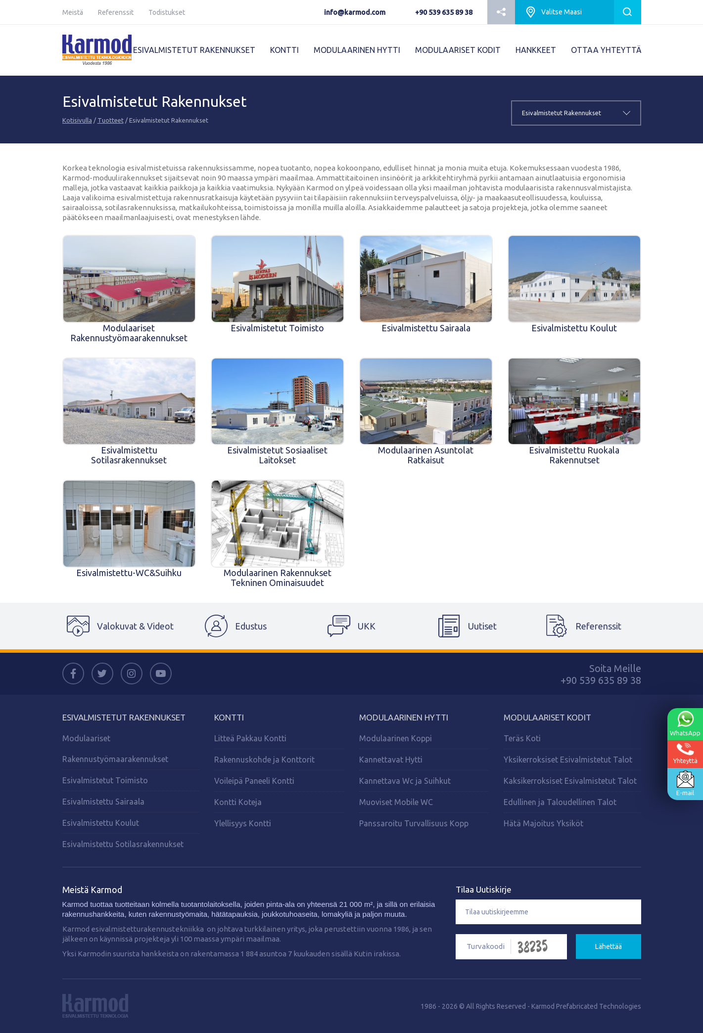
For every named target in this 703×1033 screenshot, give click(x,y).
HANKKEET (536, 49)
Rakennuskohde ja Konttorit (264, 759)
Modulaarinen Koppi (395, 738)
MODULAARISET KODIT (458, 49)
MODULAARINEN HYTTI (357, 49)
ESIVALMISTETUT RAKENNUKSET (194, 49)
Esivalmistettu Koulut (100, 822)
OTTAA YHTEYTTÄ (606, 49)
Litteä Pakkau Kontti (250, 738)
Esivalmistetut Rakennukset (124, 717)
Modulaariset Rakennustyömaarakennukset (115, 749)
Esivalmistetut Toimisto (105, 780)
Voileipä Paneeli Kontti (254, 780)
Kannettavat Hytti (390, 759)
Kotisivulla (77, 120)
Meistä (72, 12)
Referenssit (116, 12)
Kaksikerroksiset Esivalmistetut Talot (570, 780)
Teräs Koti (522, 738)
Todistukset (166, 12)
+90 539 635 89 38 (443, 12)
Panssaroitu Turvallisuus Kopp (414, 823)
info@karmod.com (354, 12)
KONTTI (284, 49)
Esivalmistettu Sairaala (103, 801)
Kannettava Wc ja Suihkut (405, 780)
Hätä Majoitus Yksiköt (543, 823)
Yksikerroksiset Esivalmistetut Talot (568, 759)
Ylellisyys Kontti (242, 823)
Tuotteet (110, 120)
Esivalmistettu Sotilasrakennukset (123, 844)
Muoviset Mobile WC (396, 802)
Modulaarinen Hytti (403, 717)
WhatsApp (685, 723)
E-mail (685, 783)
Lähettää (608, 946)
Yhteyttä (685, 753)
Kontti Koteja (238, 802)
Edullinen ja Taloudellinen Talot (560, 802)
